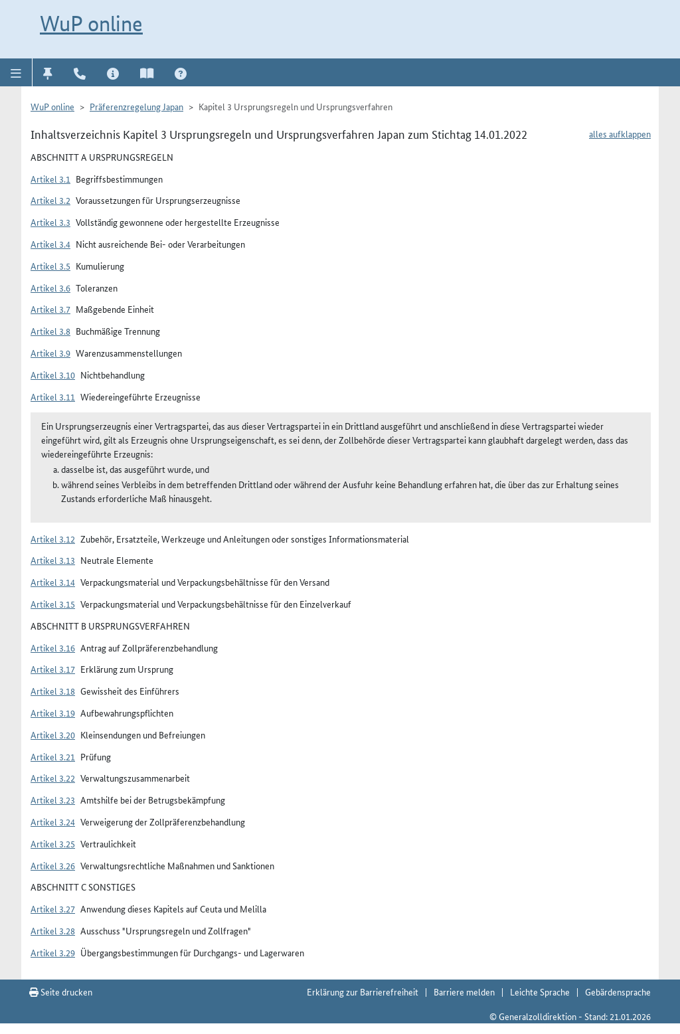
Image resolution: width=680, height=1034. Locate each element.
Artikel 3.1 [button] (50, 178)
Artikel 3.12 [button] (53, 538)
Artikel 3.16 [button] (53, 647)
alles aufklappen (620, 133)
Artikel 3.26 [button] (53, 865)
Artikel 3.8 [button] (50, 330)
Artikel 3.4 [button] (50, 243)
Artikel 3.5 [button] (50, 265)
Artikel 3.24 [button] (53, 821)
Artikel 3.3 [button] (50, 221)
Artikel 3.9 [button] (50, 352)
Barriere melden (464, 991)
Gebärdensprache (618, 991)
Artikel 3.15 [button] (53, 603)
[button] (16, 72)
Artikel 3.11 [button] (53, 396)
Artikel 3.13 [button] (53, 559)
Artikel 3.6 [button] (50, 287)
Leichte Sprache (540, 991)
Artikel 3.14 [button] (53, 581)
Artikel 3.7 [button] (50, 308)
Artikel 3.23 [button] (53, 799)
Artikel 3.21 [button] (53, 756)
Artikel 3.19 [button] (53, 712)
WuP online (91, 23)
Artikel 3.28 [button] (53, 930)
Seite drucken (60, 991)
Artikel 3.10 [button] (53, 374)
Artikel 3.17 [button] (53, 668)
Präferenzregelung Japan (136, 106)
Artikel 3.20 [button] (53, 734)
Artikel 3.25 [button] (53, 843)
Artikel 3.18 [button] (53, 690)
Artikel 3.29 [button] (53, 952)
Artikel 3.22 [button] (53, 777)
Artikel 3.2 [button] (50, 200)
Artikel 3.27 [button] (53, 908)
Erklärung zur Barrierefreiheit (362, 991)
